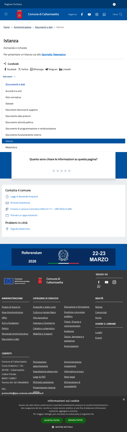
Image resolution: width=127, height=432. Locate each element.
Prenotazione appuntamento (40, 364)
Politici (5, 328)
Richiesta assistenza (43, 382)
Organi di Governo (11, 307)
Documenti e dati (44, 27)
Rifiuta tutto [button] (75, 420)
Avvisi (98, 317)
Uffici (4, 317)
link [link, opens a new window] (92, 414)
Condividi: (11, 64)
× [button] (124, 399)
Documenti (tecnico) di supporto (22, 110)
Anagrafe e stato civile (44, 307)
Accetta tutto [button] (52, 420)
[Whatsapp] (103, 14)
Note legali (69, 377)
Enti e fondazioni (10, 323)
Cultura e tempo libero (44, 312)
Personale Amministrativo (15, 334)
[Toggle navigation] (6, 14)
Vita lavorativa (40, 317)
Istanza (9, 141)
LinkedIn (65, 69)
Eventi (98, 338)
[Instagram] (96, 14)
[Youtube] (88, 14)
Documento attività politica (19, 122)
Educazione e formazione (76, 307)
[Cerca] (121, 14)
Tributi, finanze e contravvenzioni (72, 324)
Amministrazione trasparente (72, 364)
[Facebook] (81, 14)
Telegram (51, 69)
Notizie (98, 307)
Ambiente (69, 331)
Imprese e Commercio (44, 323)
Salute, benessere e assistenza (74, 339)
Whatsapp (36, 69)
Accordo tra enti (14, 91)
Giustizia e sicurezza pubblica (74, 314)
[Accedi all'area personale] (114, 4)
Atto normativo (13, 97)
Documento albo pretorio (18, 116)
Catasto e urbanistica (44, 328)
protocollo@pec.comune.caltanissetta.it (22, 393)
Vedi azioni (9, 76)
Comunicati (101, 312)
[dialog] (63, 414)
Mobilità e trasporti (42, 334)
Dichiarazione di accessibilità (72, 384)
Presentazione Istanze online (44, 389)
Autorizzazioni (71, 346)
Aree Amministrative (12, 312)
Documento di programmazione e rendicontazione (31, 128)
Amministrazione (22, 27)
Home (7, 27)
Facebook (10, 69)
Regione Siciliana (13, 4)
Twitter (23, 69)
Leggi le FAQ (39, 377)
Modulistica (11, 147)
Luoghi (98, 332)
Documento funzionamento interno (23, 135)
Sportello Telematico (54, 54)
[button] (63, 426)
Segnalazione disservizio (45, 371)
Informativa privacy (74, 371)
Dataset (9, 103)
